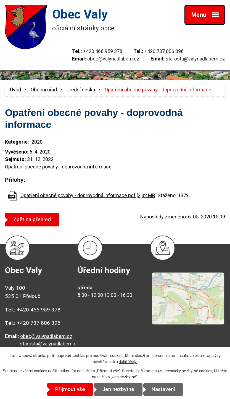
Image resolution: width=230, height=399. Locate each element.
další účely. (128, 362)
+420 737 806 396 (164, 51)
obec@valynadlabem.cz (113, 59)
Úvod (15, 90)
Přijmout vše (68, 389)
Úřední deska (81, 90)
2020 (37, 142)
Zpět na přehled (33, 219)
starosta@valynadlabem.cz (195, 59)
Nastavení (164, 389)
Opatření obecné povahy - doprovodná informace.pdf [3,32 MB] (88, 195)
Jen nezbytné (118, 389)
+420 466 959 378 (102, 51)
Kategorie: (17, 142)
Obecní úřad (44, 90)
